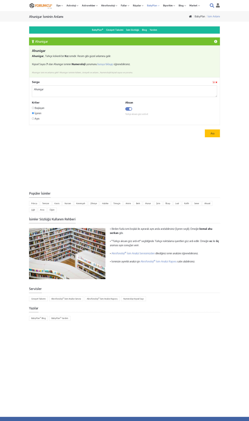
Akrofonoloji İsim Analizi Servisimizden (133, 253)
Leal (177, 203)
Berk (138, 203)
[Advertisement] (124, 164)
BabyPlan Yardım (59, 318)
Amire (128, 203)
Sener (196, 203)
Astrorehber (89, 5)
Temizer (45, 203)
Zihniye (93, 203)
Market (193, 5)
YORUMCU (43, 5)
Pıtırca (34, 203)
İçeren (36, 113)
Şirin (158, 203)
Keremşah (80, 203)
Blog (181, 5)
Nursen (68, 203)
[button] (212, 5)
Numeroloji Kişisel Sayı (133, 298)
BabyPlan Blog (38, 318)
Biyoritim (168, 5)
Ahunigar (124, 91)
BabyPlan (152, 5)
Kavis (56, 203)
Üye (58, 5)
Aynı (35, 118)
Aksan (129, 102)
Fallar (124, 5)
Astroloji (71, 5)
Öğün (52, 209)
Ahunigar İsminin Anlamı (46, 16)
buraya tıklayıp (105, 64)
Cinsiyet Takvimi (114, 30)
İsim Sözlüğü (132, 30)
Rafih (186, 203)
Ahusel (207, 203)
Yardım (153, 30)
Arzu (42, 209)
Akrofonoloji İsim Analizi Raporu (159, 261)
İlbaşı (167, 203)
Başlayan (38, 108)
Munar (148, 203)
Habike (105, 203)
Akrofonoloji (108, 5)
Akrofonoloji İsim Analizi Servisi (66, 298)
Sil (215, 82)
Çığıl (33, 209)
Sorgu (36, 82)
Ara (212, 133)
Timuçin (116, 203)
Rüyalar (137, 5)
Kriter (36, 102)
